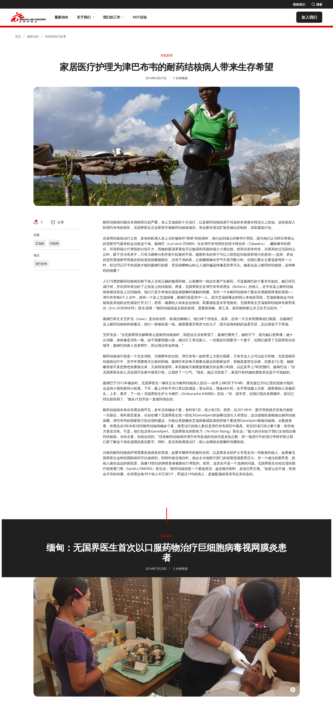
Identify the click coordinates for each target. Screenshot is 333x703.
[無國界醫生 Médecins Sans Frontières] (28, 17)
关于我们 (85, 17)
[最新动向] (61, 17)
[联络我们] (299, 4)
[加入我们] (309, 17)
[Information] (292, 689)
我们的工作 (113, 17)
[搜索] (316, 4)
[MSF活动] (140, 17)
